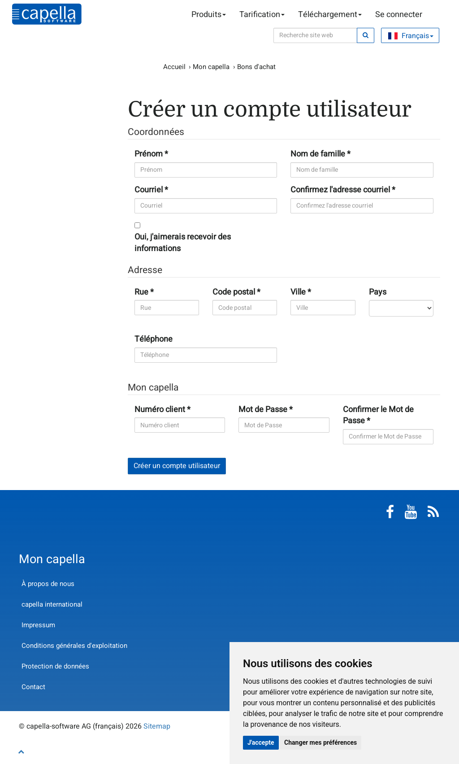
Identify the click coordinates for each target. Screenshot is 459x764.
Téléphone (153, 339)
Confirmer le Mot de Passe (378, 415)
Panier (435, 15)
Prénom (148, 154)
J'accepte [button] (260, 742)
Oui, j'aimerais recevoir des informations (182, 242)
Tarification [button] (262, 15)
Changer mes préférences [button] (320, 742)
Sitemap (156, 726)
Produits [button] (208, 15)
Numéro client (159, 410)
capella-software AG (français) (47, 14)
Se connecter (398, 15)
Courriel (148, 190)
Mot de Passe (262, 410)
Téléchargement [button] (330, 15)
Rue (141, 292)
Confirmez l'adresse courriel (340, 190)
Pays (377, 292)
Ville (298, 292)
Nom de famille (317, 154)
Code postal (233, 292)
